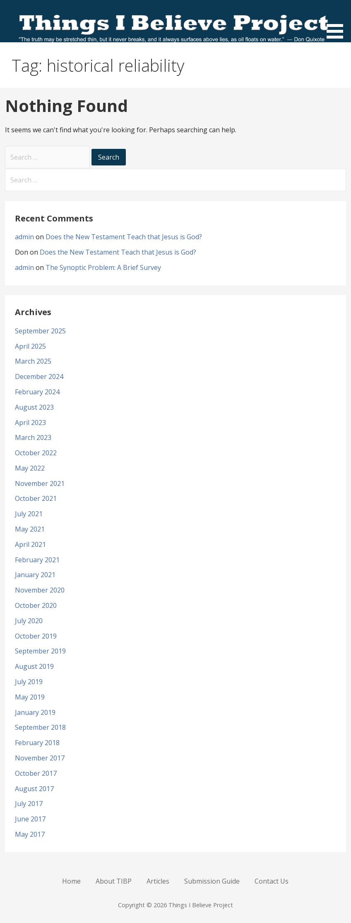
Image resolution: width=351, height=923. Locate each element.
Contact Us (271, 881)
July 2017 (29, 803)
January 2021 (35, 574)
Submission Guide (212, 881)
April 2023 (30, 422)
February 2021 (37, 559)
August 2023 (34, 407)
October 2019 (36, 636)
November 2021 (40, 483)
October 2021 (36, 498)
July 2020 (29, 620)
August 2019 (34, 666)
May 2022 (30, 468)
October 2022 (36, 452)
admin (24, 236)
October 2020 (36, 605)
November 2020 (40, 590)
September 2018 (40, 727)
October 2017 (36, 773)
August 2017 (34, 788)
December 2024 (39, 376)
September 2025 (40, 330)
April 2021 (30, 544)
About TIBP (114, 881)
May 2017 (30, 834)
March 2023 (33, 437)
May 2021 (30, 529)
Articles (158, 881)
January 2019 (35, 712)
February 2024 (37, 391)
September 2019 (40, 651)
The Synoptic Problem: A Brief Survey (103, 267)
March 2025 (33, 361)
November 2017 (40, 758)
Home (71, 881)
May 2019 (30, 697)
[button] (338, 20)
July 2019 (29, 681)
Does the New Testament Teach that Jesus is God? (124, 236)
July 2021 (29, 513)
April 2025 (30, 346)
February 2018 (37, 742)
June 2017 (30, 818)
